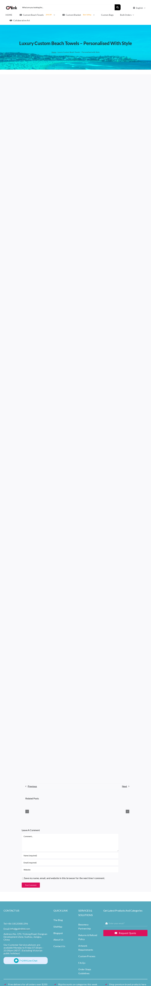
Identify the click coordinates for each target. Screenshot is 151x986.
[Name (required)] (70, 855)
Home (54, 52)
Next (124, 786)
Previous (32, 786)
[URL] (70, 870)
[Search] (118, 7)
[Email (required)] (70, 862)
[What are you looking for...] (67, 7)
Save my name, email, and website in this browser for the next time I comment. (64, 878)
